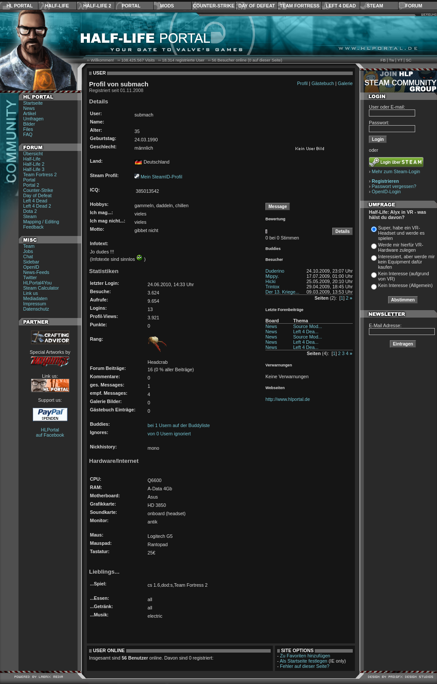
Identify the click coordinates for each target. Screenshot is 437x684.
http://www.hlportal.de (287, 399)
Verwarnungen (278, 365)
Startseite (33, 103)
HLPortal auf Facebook (50, 432)
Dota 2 (30, 211)
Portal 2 (31, 185)
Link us (30, 293)
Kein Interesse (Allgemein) (405, 285)
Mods (167, 5)
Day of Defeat (256, 5)
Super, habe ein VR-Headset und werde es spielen (401, 233)
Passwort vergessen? (394, 186)
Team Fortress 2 (40, 174)
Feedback (33, 226)
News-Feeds (36, 272)
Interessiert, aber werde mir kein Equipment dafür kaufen (406, 262)
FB (382, 60)
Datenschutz (36, 308)
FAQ (27, 134)
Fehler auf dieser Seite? (304, 666)
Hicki (270, 281)
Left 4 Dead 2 (37, 206)
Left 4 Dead (341, 5)
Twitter (30, 277)
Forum (413, 5)
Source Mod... (307, 326)
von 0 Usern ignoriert (169, 433)
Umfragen (33, 118)
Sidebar (31, 261)
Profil (302, 83)
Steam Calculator (41, 288)
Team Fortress (300, 5)
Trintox (272, 286)
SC (409, 60)
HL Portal (20, 5)
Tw (391, 60)
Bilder (29, 124)
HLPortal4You (37, 282)
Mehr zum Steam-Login (396, 171)
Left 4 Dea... (305, 331)
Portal (131, 5)
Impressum (34, 303)
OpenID (31, 267)
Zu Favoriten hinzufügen (305, 655)
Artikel (29, 113)
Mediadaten (35, 298)
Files (28, 129)
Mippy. (272, 276)
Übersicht (33, 153)
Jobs (28, 251)
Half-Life (57, 5)
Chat (28, 256)
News (29, 108)
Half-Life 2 (97, 5)
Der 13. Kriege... (282, 291)
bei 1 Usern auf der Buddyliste (179, 425)
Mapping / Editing (41, 221)
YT (400, 60)
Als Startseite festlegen (303, 660)
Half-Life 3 (34, 169)
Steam (375, 5)
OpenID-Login (386, 191)
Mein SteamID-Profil (161, 176)
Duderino (274, 271)
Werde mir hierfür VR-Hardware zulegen (400, 247)
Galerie (345, 83)
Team (28, 246)
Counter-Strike (213, 5)
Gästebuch (322, 83)
